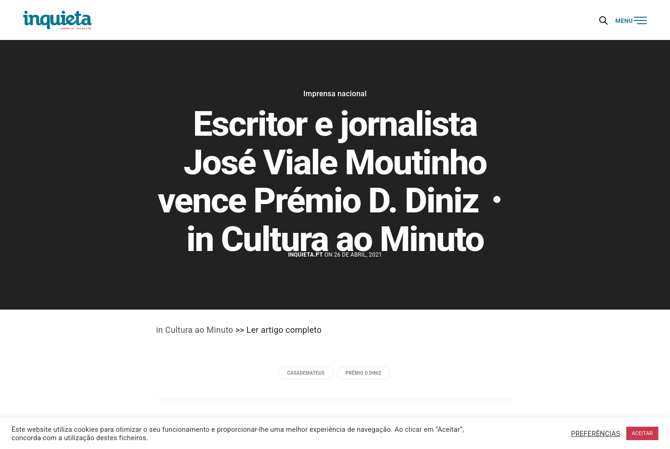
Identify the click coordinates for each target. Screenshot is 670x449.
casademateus (305, 373)
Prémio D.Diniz (364, 373)
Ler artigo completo (284, 330)
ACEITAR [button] (642, 433)
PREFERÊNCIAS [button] (595, 433)
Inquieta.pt (305, 254)
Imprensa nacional (335, 94)
